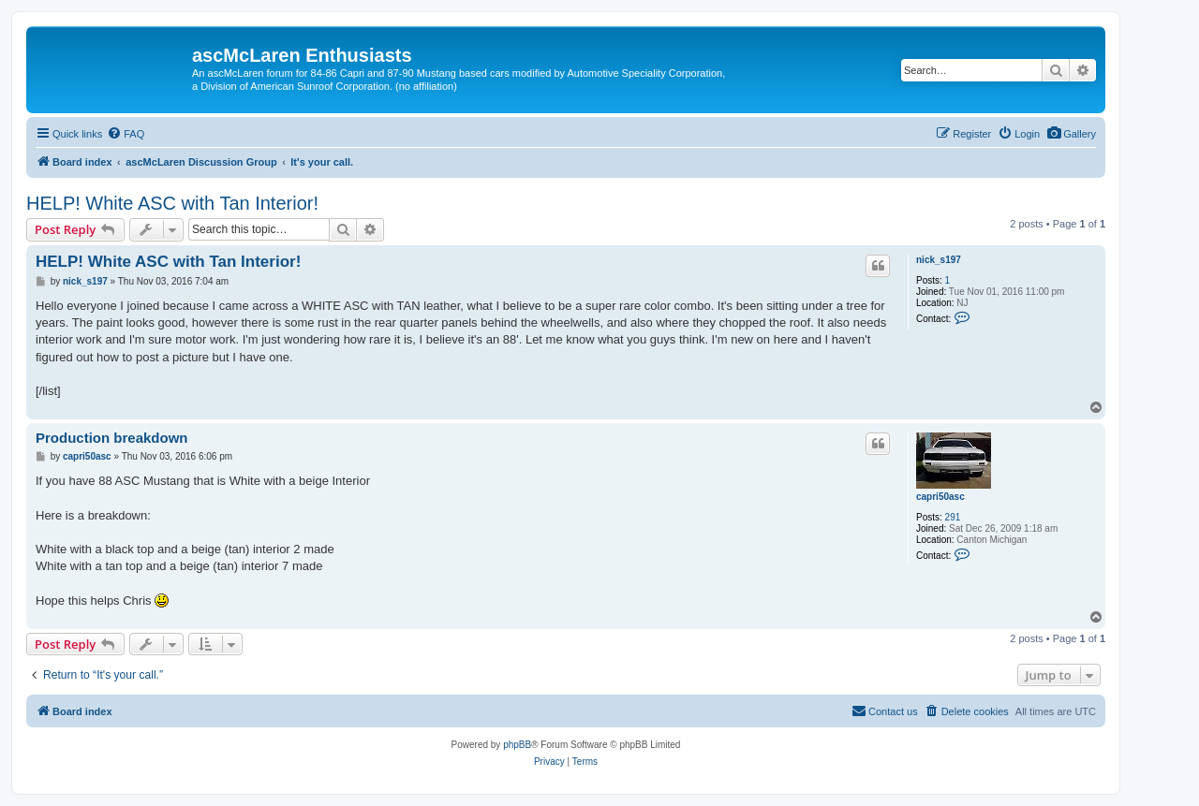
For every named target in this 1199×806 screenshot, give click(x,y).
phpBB (517, 745)
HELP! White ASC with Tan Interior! (172, 203)
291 (953, 517)
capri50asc (940, 496)
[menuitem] (1071, 134)
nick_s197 (938, 260)
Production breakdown (112, 438)
